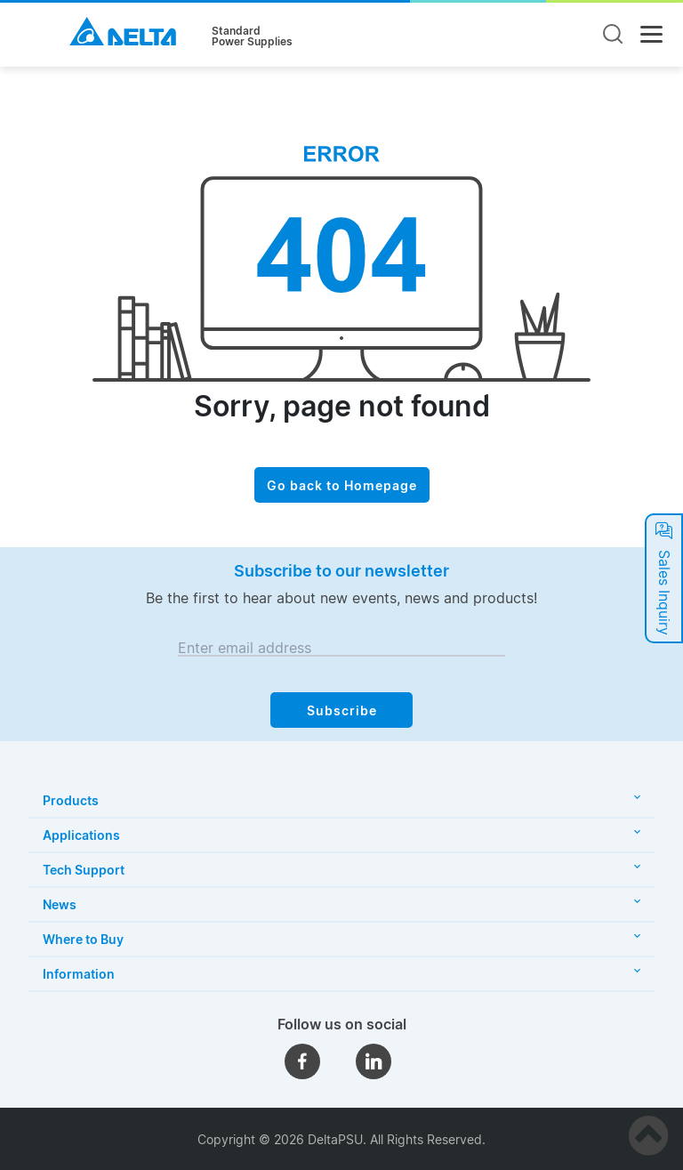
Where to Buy (341, 939)
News (341, 904)
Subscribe (342, 710)
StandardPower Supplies (252, 36)
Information (341, 973)
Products (341, 800)
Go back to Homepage (342, 485)
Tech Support (341, 869)
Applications (341, 835)
